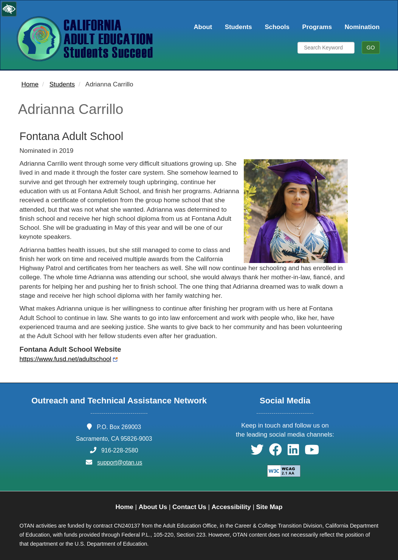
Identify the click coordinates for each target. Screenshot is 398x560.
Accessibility (231, 507)
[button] (257, 452)
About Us (153, 507)
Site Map (269, 507)
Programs (317, 27)
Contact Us (189, 507)
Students (238, 27)
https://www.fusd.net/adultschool (66, 359)
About (203, 27)
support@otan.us (119, 462)
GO (371, 48)
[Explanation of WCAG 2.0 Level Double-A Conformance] (279, 470)
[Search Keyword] (326, 48)
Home (30, 84)
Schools (277, 27)
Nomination (362, 27)
